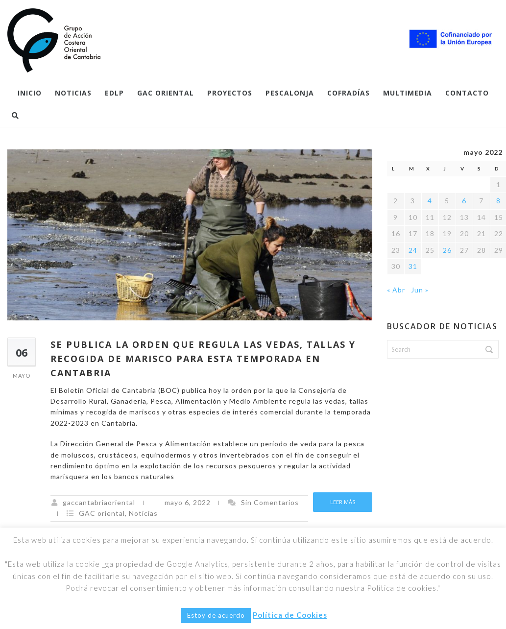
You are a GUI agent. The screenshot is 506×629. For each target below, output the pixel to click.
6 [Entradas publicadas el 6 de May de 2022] (464, 200)
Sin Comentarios (270, 502)
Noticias (73, 93)
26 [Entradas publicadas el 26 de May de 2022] (447, 250)
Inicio (30, 93)
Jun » (420, 290)
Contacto (467, 93)
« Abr (396, 290)
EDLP (114, 93)
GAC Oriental (165, 93)
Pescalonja (289, 93)
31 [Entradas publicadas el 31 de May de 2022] (413, 266)
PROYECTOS (229, 93)
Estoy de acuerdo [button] (216, 615)
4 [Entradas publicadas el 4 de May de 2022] (430, 200)
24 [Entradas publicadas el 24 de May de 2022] (413, 250)
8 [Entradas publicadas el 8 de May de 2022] (498, 200)
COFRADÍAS (348, 93)
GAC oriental (102, 513)
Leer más (342, 502)
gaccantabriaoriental (99, 502)
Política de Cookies (290, 614)
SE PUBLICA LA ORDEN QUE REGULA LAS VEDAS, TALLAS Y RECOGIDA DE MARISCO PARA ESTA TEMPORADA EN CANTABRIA (203, 359)
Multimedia (407, 93)
